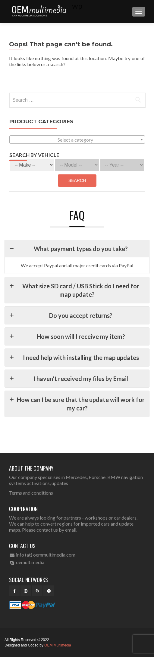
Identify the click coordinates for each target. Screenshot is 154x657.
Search (77, 180)
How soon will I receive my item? (67, 336)
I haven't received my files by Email (68, 378)
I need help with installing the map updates (74, 357)
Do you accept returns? (60, 315)
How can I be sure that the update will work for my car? (77, 403)
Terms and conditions (31, 493)
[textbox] (77, 140)
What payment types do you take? (68, 248)
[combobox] (77, 139)
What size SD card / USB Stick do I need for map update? (74, 290)
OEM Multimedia (57, 645)
